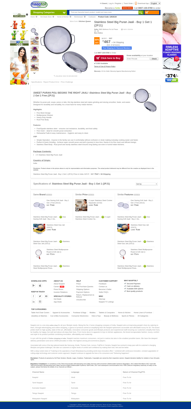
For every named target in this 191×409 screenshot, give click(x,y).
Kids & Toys (96, 316)
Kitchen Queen (85, 21)
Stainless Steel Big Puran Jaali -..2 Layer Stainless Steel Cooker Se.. (92, 218)
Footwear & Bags (79, 313)
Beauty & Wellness (111, 316)
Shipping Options (82, 289)
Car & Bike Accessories (59, 316)
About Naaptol (59, 284)
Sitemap (102, 299)
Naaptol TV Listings (106, 302)
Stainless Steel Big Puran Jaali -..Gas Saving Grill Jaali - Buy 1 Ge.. (49, 218)
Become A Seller (105, 289)
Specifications (36, 82)
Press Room (58, 289)
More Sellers (98, 33)
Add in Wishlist (127, 29)
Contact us (103, 287)
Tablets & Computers (107, 313)
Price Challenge (67, 82)
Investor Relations (61, 292)
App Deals (58, 302)
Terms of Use (107, 404)
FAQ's (78, 284)
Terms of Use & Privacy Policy (104, 66)
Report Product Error (51, 82)
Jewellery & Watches (39, 316)
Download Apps (39, 281)
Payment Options (83, 292)
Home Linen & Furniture (143, 313)
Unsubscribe (81, 300)
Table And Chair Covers (40, 313)
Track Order (128, 3)
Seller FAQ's (103, 292)
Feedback (102, 284)
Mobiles (93, 313)
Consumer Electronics (80, 316)
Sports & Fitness (128, 316)
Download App (142, 3)
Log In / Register (115, 3)
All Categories (143, 316)
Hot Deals (57, 299)
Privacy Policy (116, 404)
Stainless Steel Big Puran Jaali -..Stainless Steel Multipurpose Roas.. (51, 267)
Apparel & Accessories (61, 313)
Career (59, 287)
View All (49, 195)
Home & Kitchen (124, 313)
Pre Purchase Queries (84, 287)
